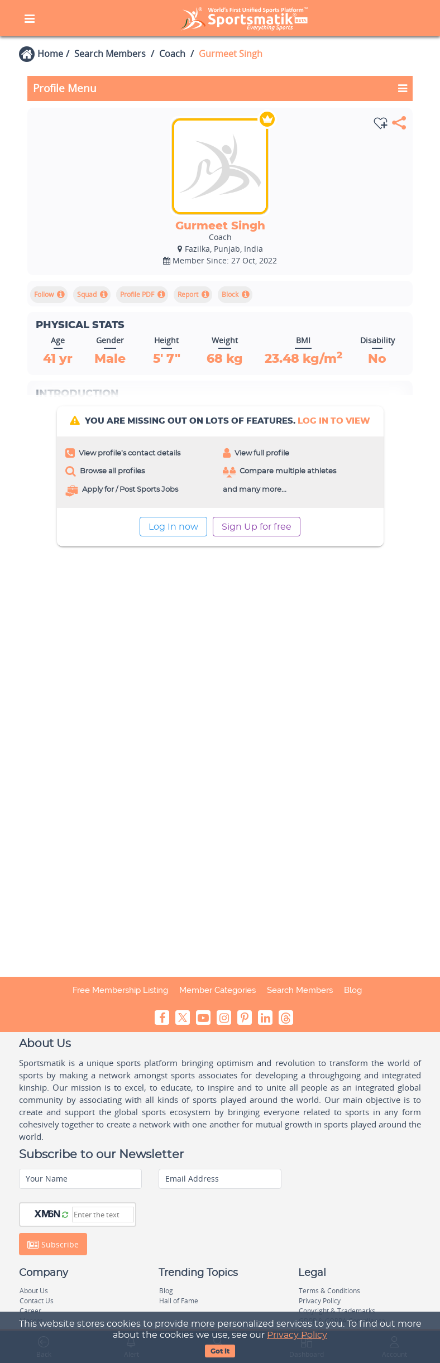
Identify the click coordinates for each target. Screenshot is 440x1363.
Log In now (173, 526)
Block (230, 294)
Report (188, 294)
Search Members (110, 53)
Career (30, 1311)
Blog (353, 990)
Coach (172, 53)
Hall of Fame (178, 1301)
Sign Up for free (256, 526)
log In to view (334, 421)
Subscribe (53, 1244)
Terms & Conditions (329, 1290)
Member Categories (217, 990)
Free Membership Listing (120, 990)
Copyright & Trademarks (337, 1311)
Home (50, 53)
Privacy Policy (297, 1335)
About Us (34, 1290)
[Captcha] (103, 1214)
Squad (87, 294)
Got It (220, 1351)
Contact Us (37, 1301)
